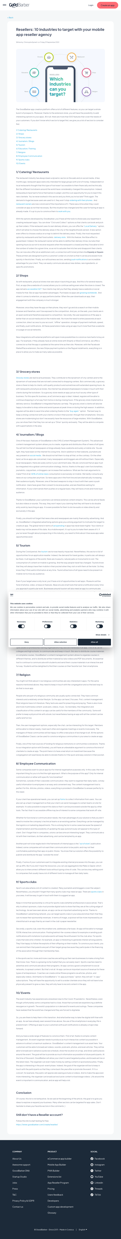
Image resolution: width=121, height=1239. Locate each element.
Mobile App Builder (57, 1164)
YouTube (97, 1176)
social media (35, 455)
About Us (16, 1158)
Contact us (17, 1206)
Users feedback (55, 1194)
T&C (14, 1194)
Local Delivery (90, 226)
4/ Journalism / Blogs (25, 141)
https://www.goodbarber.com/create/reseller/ (37, 1124)
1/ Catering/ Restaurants (26, 130)
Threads (96, 1188)
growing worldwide (88, 292)
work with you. (64, 211)
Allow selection (60, 642)
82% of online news (39, 474)
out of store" (85, 843)
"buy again (74, 411)
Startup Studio (19, 1176)
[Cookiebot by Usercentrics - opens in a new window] (101, 595)
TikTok (96, 1194)
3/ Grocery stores (23, 137)
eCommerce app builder (60, 1158)
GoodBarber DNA (21, 1170)
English (83, 1229)
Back (11, 17)
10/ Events (21, 163)
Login (90, 5)
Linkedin (97, 1182)
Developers (53, 1200)
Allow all (94, 642)
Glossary (52, 1212)
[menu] (4, 5)
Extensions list (54, 1176)
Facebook (98, 1158)
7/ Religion (20, 152)
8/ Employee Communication (29, 156)
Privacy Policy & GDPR (23, 1200)
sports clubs (96, 891)
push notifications (79, 259)
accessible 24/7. (34, 289)
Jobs (14, 1182)
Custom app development (60, 1206)
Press (15, 1188)
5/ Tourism (20, 145)
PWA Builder (54, 1170)
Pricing (51, 1188)
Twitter (96, 1170)
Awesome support (21, 1164)
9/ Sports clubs (22, 159)
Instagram (98, 1164)
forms (62, 799)
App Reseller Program (58, 1182)
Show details (101, 635)
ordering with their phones (81, 200)
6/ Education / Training (26, 148)
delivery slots (60, 237)
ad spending (59, 525)
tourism (44, 551)
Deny (27, 642)
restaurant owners (24, 204)
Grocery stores (22, 378)
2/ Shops (20, 134)
